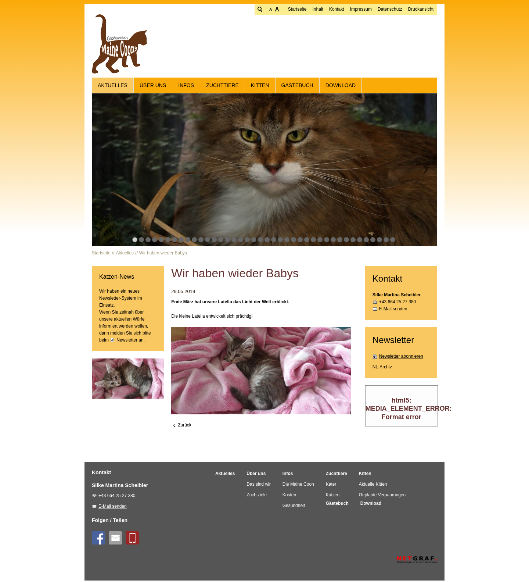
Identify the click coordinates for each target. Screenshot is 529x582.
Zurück (184, 426)
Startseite (269, 9)
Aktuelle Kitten (373, 485)
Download (340, 87)
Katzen (332, 496)
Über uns (153, 87)
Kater (331, 485)
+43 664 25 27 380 (397, 303)
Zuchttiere (222, 87)
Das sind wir (258, 485)
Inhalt (289, 9)
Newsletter (126, 341)
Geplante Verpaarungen (382, 496)
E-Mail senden (393, 310)
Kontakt (308, 9)
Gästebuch (297, 87)
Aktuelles (112, 87)
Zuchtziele (256, 496)
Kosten (289, 496)
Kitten (260, 87)
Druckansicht (392, 9)
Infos (186, 87)
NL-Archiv (382, 368)
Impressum (332, 9)
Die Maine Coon (298, 485)
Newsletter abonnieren (401, 357)
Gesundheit (294, 507)
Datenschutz (361, 9)
